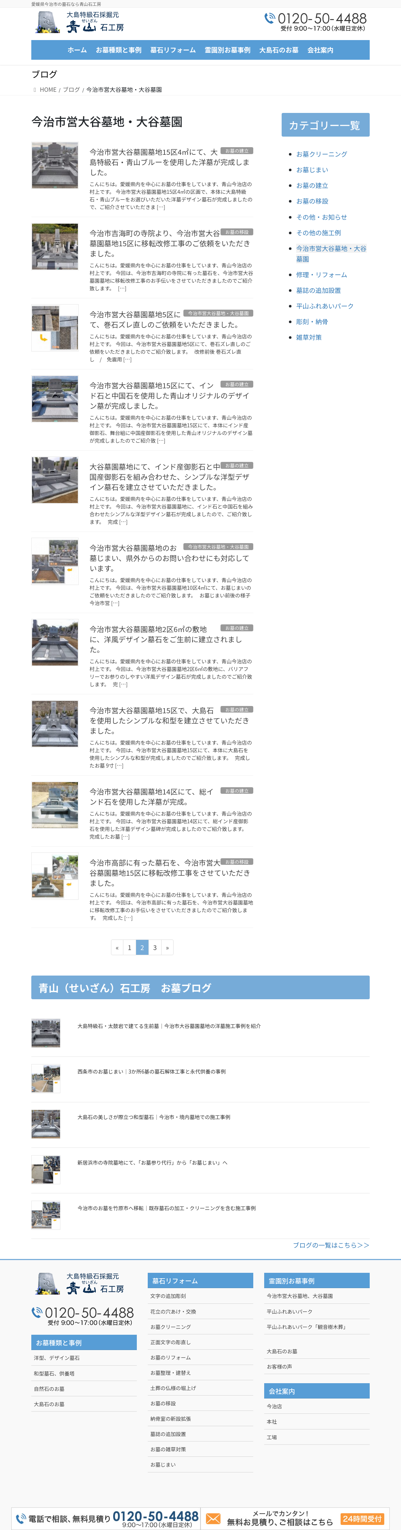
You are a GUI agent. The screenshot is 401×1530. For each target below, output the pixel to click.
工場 (272, 1437)
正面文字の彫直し (170, 1342)
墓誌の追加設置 (318, 290)
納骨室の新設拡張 (170, 1418)
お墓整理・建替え (170, 1372)
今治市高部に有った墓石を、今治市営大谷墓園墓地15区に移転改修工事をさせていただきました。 (170, 872)
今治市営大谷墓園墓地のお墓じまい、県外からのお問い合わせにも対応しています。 (169, 557)
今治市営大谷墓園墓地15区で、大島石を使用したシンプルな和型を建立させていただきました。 (169, 720)
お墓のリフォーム (170, 1357)
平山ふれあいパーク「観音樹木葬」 (307, 1326)
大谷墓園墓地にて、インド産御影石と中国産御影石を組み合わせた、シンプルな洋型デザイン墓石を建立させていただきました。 (169, 476)
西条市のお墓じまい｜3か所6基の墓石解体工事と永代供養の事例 (152, 1071)
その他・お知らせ (321, 216)
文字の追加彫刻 (168, 1295)
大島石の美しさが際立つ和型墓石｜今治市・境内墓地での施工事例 (154, 1117)
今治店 (274, 1406)
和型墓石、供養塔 (54, 1373)
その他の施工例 (318, 232)
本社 (272, 1421)
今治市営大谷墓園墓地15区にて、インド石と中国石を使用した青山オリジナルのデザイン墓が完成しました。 (170, 395)
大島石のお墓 (49, 1404)
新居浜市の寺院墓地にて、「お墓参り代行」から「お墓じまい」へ (152, 1162)
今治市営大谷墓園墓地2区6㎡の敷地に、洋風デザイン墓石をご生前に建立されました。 (166, 639)
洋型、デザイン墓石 (57, 1357)
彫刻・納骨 (312, 321)
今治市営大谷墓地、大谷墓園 (300, 1295)
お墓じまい (312, 169)
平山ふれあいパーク (325, 305)
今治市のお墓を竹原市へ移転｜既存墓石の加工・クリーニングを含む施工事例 (167, 1208)
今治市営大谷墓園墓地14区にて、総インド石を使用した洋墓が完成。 (152, 796)
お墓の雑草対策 (168, 1449)
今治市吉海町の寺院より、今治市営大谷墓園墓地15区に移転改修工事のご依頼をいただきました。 (170, 243)
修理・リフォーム (321, 274)
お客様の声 (279, 1366)
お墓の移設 (312, 200)
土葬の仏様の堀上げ (173, 1388)
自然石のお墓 (49, 1388)
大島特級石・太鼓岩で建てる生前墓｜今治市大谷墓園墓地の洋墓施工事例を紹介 (169, 1025)
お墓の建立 (312, 185)
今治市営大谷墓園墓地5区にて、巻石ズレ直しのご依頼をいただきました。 (166, 319)
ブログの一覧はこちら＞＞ (331, 1245)
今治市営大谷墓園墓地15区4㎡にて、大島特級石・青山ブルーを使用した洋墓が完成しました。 (170, 161)
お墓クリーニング (322, 153)
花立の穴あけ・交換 (173, 1311)
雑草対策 (309, 337)
